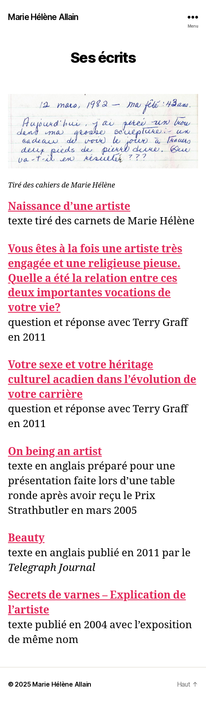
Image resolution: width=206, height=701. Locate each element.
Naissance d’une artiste (69, 206)
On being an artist (55, 451)
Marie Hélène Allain (43, 17)
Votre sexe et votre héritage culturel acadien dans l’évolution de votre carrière (102, 380)
